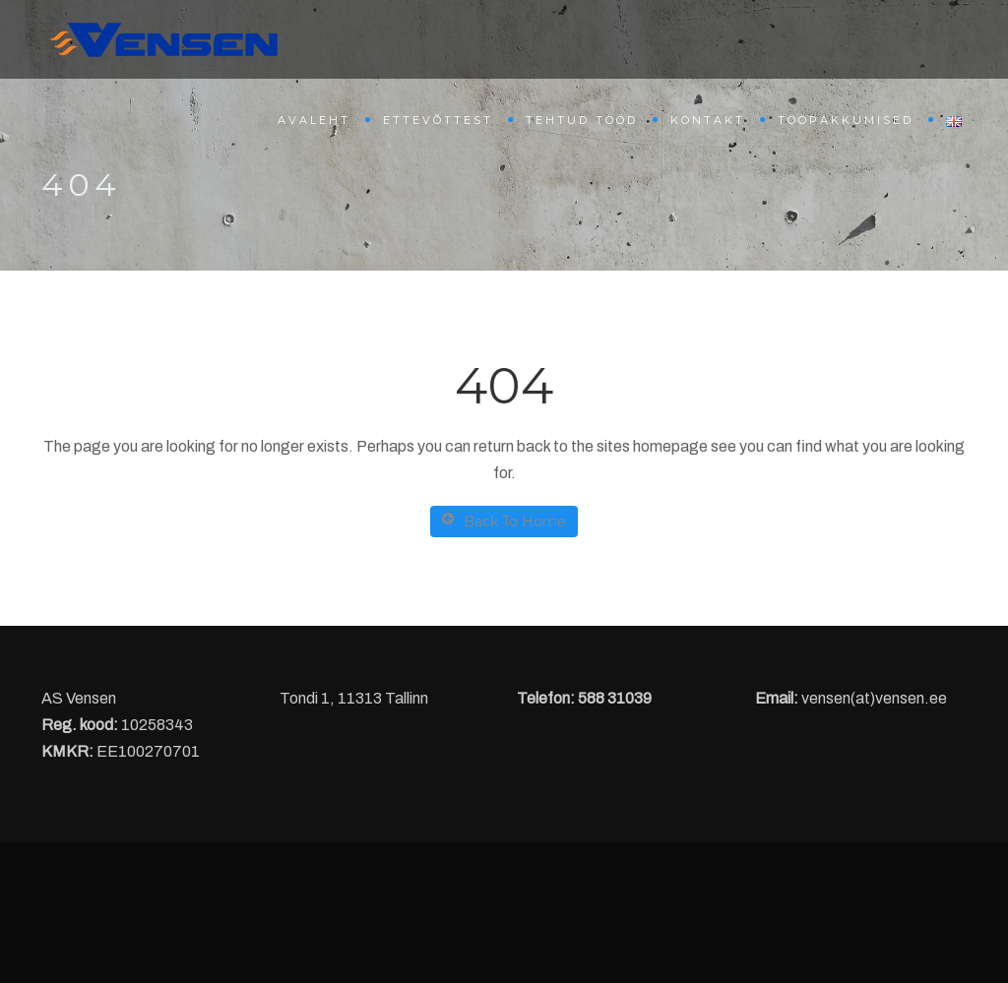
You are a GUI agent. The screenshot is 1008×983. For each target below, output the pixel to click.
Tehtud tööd (582, 120)
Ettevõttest (438, 120)
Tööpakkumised (846, 120)
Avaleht (314, 120)
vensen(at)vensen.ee (874, 698)
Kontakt (707, 120)
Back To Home (504, 521)
